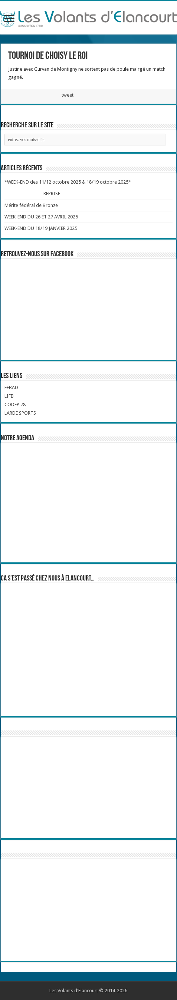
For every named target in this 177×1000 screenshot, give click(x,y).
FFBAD (11, 387)
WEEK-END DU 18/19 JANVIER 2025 (40, 228)
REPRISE (51, 193)
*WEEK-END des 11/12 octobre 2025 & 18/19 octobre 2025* (67, 182)
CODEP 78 (15, 404)
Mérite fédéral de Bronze (31, 205)
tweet (67, 95)
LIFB (9, 396)
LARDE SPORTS (20, 413)
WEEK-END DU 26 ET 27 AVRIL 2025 (41, 217)
